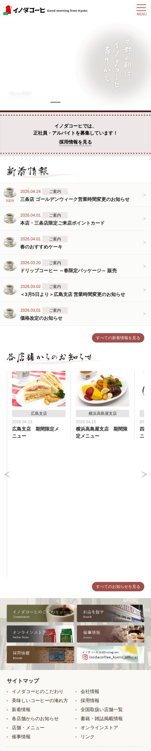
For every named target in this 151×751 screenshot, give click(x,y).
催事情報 (21, 598)
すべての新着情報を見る (118, 337)
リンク (88, 598)
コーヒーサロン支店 (33, 662)
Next (144, 405)
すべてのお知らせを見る (118, 448)
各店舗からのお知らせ (35, 580)
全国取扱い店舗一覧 (102, 571)
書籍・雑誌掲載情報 (102, 580)
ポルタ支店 (23, 673)
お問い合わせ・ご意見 (75, 717)
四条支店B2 (24, 651)
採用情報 (90, 562)
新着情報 (21, 571)
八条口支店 (92, 630)
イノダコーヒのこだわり (37, 553)
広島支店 (90, 662)
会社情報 (90, 553)
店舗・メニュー (28, 589)
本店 (16, 630)
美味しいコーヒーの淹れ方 (40, 562)
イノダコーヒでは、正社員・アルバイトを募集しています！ (75, 134)
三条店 (19, 641)
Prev (7, 405)
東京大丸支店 (95, 641)
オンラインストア (99, 589)
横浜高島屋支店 (97, 651)
